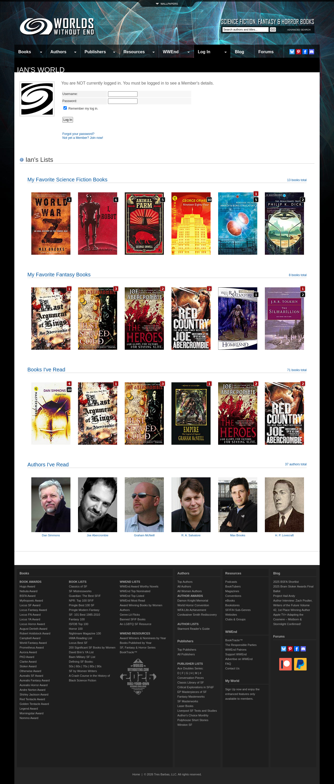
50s (71, 666)
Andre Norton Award (32, 689)
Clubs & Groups (235, 619)
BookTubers (233, 586)
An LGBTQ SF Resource (135, 624)
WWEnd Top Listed (132, 595)
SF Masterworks (187, 701)
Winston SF (184, 724)
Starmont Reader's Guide (193, 628)
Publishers (95, 52)
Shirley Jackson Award (34, 694)
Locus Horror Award (32, 624)
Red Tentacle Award (32, 699)
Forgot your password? (78, 134)
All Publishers (186, 654)
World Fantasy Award (33, 642)
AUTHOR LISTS (188, 624)
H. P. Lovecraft (284, 535)
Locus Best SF (78, 642)
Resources (134, 52)
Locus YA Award (30, 619)
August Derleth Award (33, 628)
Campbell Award (30, 638)
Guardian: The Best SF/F (85, 595)
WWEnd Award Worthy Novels (139, 586)
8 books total (298, 275)
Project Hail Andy (284, 595)
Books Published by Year (136, 642)
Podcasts (231, 581)
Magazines (232, 591)
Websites (231, 614)
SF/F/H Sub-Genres (237, 609)
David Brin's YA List (81, 652)
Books (24, 52)
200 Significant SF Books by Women (92, 647)
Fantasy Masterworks (191, 696)
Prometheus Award (32, 647)
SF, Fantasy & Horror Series (138, 647)
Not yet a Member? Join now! (82, 138)
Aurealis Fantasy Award (35, 680)
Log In (204, 52)
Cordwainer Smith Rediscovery (197, 614)
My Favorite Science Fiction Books (67, 179)
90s (99, 666)
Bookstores (232, 605)
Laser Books (185, 706)
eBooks (230, 600)
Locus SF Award (30, 605)
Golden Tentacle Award (34, 703)
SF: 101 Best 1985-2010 (84, 614)
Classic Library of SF (190, 682)
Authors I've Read (48, 464)
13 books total (297, 180)
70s (85, 666)
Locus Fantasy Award (33, 609)
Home (136, 774)
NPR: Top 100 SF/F (81, 600)
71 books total (297, 370)
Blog (239, 52)
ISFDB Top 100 (78, 624)
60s (78, 666)
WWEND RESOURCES (135, 633)
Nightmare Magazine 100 (85, 633)
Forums (266, 52)
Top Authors (185, 581)
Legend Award (29, 708)
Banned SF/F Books (132, 619)
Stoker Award (28, 666)
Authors (58, 52)
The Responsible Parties (241, 644)
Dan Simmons (51, 535)
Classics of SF (78, 586)
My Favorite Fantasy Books (59, 274)
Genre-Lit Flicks (130, 614)
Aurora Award (28, 652)
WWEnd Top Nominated (135, 591)
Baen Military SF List (82, 656)
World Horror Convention (193, 605)
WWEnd (170, 52)
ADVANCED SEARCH (299, 29)
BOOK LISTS (77, 581)
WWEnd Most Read (132, 600)
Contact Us (232, 668)
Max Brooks (237, 535)
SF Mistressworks (80, 591)
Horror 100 (76, 628)
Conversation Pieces (190, 677)
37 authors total (296, 464)
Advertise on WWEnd (239, 659)
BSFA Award (27, 595)
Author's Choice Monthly (192, 715)
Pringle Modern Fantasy (84, 609)
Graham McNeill (144, 535)
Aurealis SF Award (31, 675)
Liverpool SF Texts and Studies (197, 710)
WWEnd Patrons (235, 649)
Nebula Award (28, 591)
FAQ (228, 663)
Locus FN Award (30, 614)
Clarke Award (28, 661)
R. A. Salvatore (190, 535)
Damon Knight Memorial (192, 600)
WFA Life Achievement (191, 609)
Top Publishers (186, 649)
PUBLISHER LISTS (190, 663)
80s (92, 666)
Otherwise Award (30, 671)
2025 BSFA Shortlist (286, 581)
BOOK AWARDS (30, 581)
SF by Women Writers (83, 671)
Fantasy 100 (77, 619)
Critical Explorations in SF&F (195, 687)
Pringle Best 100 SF (81, 605)
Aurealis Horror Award (33, 685)
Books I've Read (46, 369)
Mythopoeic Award (31, 600)
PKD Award (27, 656)
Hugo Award (27, 586)
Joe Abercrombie (98, 535)
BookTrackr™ (128, 652)
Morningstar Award (32, 713)
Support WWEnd (236, 654)
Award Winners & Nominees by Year (143, 638)
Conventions (233, 595)
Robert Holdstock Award (35, 633)
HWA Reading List (80, 638)
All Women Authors (189, 591)
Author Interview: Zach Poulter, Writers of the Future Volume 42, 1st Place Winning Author (292, 605)
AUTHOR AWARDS (190, 595)
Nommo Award (29, 718)
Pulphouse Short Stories (192, 720)
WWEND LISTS (130, 581)
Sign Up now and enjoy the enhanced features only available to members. (242, 694)
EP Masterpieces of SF (192, 691)
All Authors (184, 586)
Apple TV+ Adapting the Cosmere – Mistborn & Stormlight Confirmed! (288, 619)
